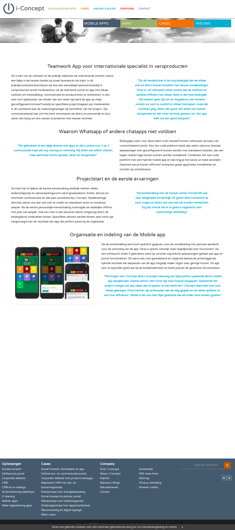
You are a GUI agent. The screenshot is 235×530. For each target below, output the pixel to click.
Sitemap (144, 478)
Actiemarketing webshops (18, 491)
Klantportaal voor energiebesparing (63, 491)
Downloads (146, 469)
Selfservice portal (13, 473)
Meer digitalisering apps (17, 505)
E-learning (8, 496)
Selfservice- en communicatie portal (63, 473)
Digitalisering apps (62, 8)
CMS (5, 482)
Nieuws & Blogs (104, 8)
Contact (144, 8)
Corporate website (13, 478)
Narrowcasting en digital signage (61, 510)
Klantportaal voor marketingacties (62, 501)
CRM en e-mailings (14, 487)
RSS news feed (148, 473)
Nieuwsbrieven (109, 487)
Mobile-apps (10, 501)
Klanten (105, 478)
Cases (85, 8)
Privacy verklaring (150, 482)
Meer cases (48, 514)
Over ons (127, 8)
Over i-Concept (109, 469)
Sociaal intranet (11, 469)
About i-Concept (110, 473)
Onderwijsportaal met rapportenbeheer (65, 505)
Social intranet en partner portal (61, 496)
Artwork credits (148, 487)
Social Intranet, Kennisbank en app (62, 469)
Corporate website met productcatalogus (67, 478)
